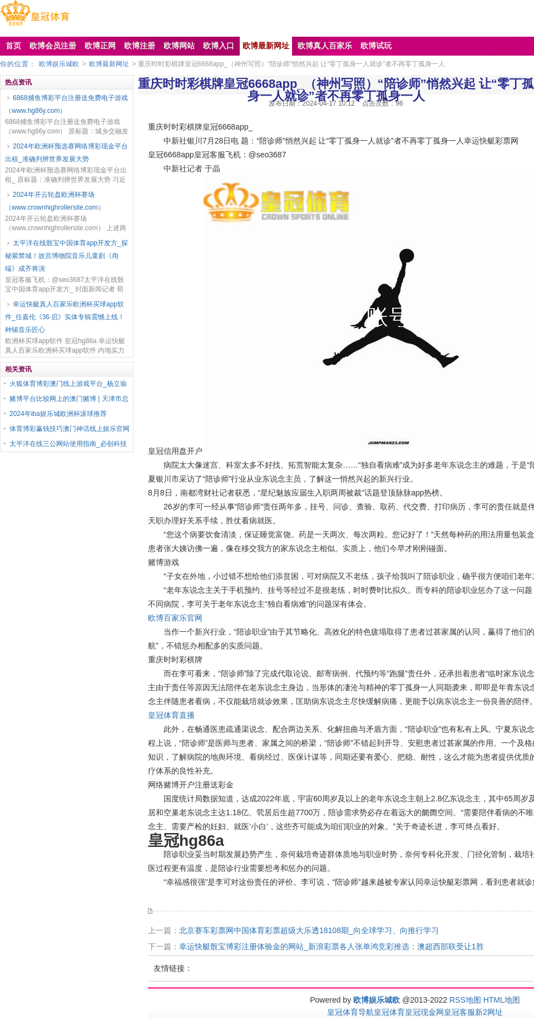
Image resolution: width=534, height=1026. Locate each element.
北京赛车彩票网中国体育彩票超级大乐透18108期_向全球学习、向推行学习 (309, 930)
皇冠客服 (459, 1012)
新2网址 (489, 1012)
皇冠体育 (389, 1012)
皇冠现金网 (424, 1012)
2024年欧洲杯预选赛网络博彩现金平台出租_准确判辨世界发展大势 (66, 152)
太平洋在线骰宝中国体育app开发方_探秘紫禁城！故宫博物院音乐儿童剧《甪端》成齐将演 (66, 255)
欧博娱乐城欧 (59, 64)
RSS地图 (465, 999)
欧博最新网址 (109, 64)
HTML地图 (501, 999)
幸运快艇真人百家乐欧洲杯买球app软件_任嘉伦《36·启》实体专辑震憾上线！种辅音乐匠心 (65, 317)
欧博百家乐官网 (175, 617)
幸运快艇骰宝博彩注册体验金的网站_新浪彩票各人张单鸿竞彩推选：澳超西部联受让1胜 (331, 946)
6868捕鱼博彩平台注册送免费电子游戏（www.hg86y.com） (66, 104)
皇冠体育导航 (350, 1012)
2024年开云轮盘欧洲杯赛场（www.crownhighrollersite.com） (55, 201)
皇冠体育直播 (171, 715)
